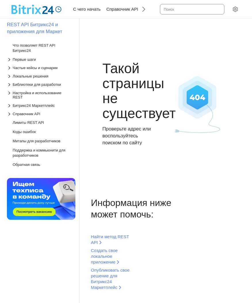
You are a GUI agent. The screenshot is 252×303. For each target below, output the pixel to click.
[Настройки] (235, 9)
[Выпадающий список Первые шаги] (40, 59)
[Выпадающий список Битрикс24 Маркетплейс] (40, 105)
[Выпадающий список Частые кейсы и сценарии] (40, 68)
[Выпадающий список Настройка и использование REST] (40, 95)
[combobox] (191, 9)
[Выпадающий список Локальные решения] (40, 76)
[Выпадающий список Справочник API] (40, 114)
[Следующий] (141, 9)
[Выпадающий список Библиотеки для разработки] (40, 84)
